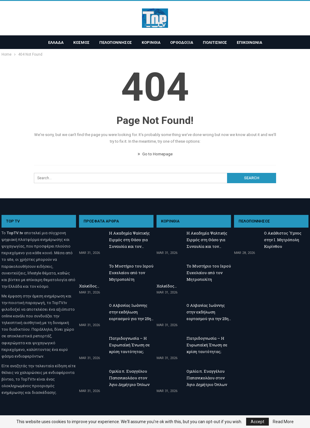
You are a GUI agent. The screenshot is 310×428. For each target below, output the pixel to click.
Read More (283, 422)
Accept (257, 421)
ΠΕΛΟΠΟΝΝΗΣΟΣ (114, 42)
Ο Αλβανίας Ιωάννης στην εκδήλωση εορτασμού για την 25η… (131, 312)
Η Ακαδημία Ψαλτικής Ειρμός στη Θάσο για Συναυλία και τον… (129, 239)
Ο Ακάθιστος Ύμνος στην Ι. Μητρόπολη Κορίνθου (283, 239)
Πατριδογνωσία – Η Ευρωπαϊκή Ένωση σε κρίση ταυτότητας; (129, 345)
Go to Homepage (155, 154)
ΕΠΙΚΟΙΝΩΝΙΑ (252, 42)
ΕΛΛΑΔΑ (53, 42)
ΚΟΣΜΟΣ (79, 42)
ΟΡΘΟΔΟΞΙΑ (182, 42)
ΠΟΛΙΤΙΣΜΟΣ (217, 42)
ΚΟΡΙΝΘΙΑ (151, 42)
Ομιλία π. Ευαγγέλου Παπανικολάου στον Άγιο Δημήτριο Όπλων (129, 377)
